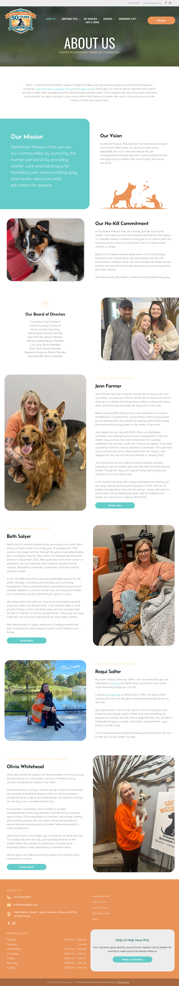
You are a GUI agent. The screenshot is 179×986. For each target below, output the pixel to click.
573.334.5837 (134, 3)
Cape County (87, 88)
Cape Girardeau (43, 88)
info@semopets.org (152, 3)
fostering (115, 683)
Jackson (59, 88)
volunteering (113, 694)
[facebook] (166, 3)
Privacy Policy (123, 982)
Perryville (70, 88)
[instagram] (170, 3)
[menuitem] (52, 19)
